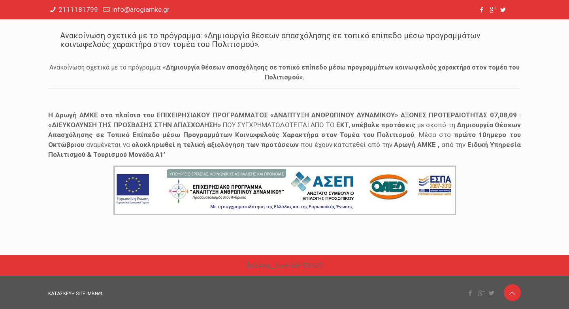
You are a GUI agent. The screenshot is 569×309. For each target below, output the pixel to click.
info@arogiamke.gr (141, 9)
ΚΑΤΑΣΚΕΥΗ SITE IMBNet (75, 293)
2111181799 (78, 9)
